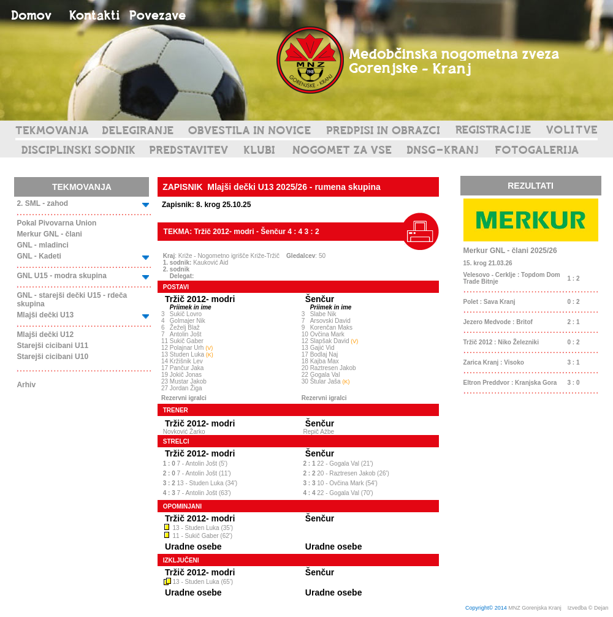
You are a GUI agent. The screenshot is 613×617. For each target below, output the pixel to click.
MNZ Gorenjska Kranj (535, 608)
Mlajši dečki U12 (45, 334)
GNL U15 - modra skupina (61, 275)
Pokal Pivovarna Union (56, 223)
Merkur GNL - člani (49, 234)
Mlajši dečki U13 (45, 315)
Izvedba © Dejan (589, 608)
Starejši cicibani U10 (52, 356)
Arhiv (26, 384)
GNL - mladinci (42, 245)
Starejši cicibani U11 (52, 345)
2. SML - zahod (42, 203)
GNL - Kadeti (39, 256)
